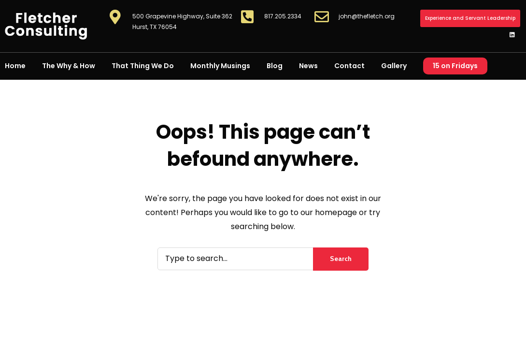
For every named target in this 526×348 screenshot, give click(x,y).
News (308, 66)
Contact (349, 66)
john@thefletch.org (367, 16)
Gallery (394, 66)
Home (15, 66)
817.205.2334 (282, 16)
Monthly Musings (220, 66)
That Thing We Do (143, 66)
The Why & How (68, 66)
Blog (275, 66)
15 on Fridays (455, 66)
